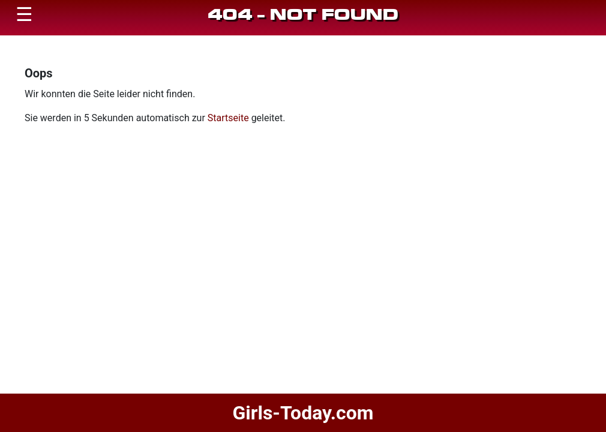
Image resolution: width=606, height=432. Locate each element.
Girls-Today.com (302, 412)
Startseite (228, 118)
